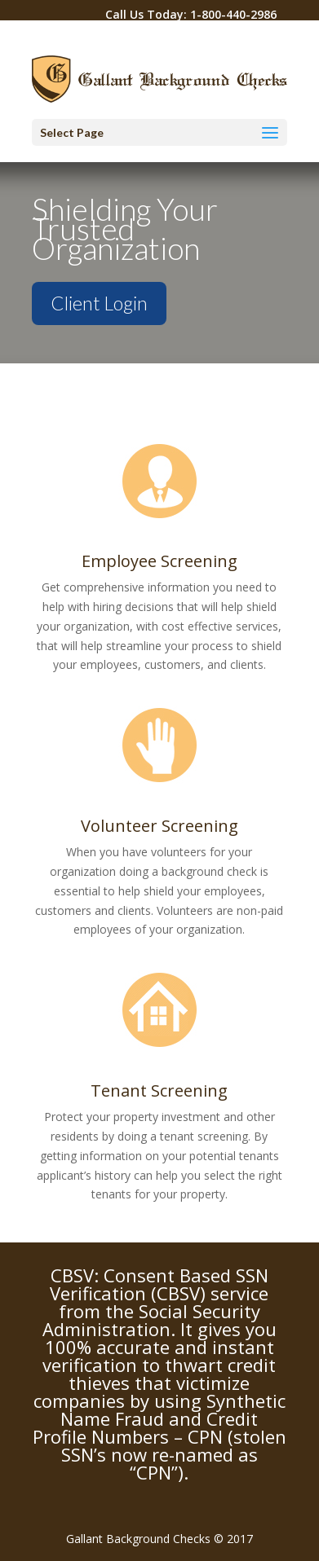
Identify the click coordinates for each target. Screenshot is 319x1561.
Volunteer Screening (159, 826)
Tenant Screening (159, 1090)
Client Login (99, 303)
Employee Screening (159, 561)
